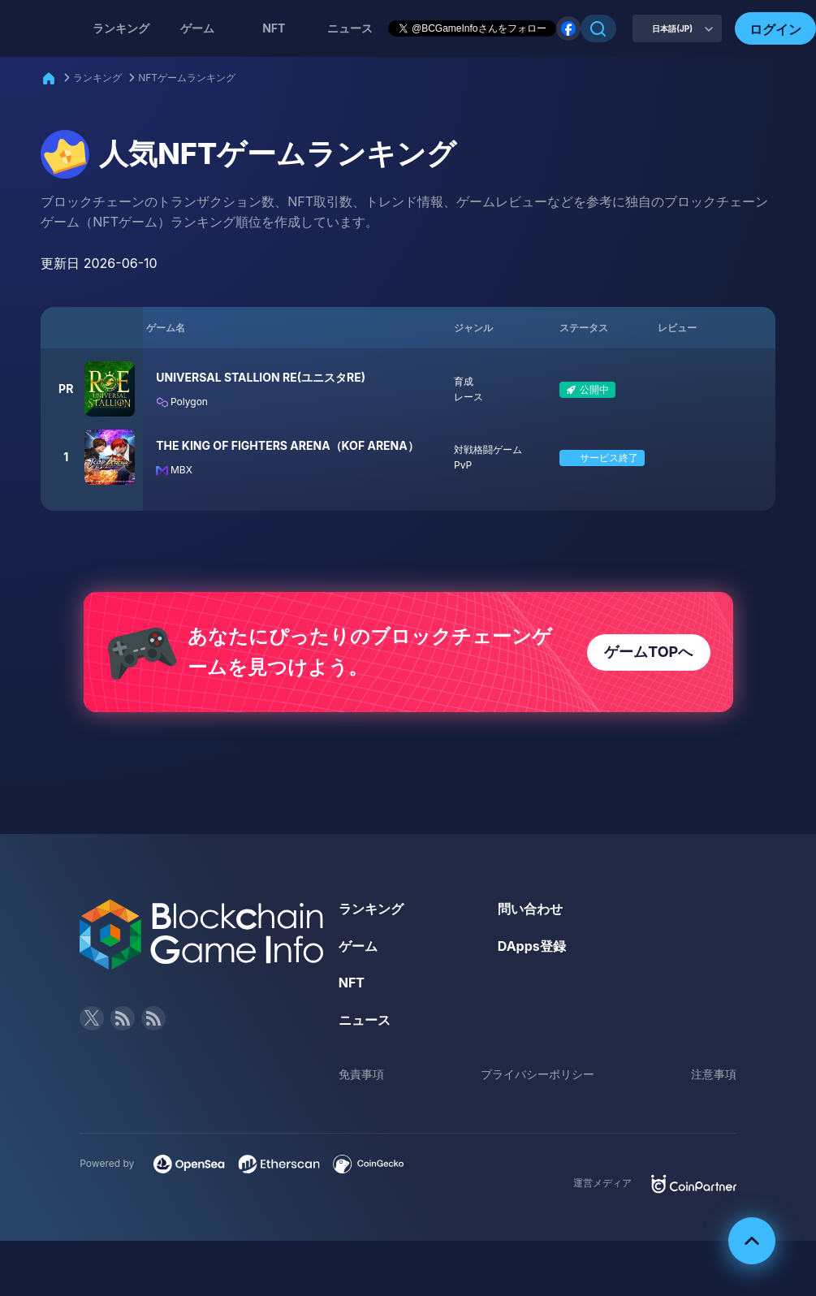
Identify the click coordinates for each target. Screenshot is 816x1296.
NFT (273, 28)
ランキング (121, 28)
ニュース (365, 1020)
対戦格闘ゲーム (488, 449)
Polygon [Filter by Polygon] (182, 401)
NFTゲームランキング (186, 77)
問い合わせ (530, 909)
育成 (463, 381)
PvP (463, 465)
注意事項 (713, 1074)
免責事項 (361, 1074)
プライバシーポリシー (537, 1074)
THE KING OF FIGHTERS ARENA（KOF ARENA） (287, 445)
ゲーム (197, 28)
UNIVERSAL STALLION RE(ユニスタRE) (260, 377)
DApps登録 (532, 946)
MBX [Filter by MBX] (174, 470)
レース (468, 397)
